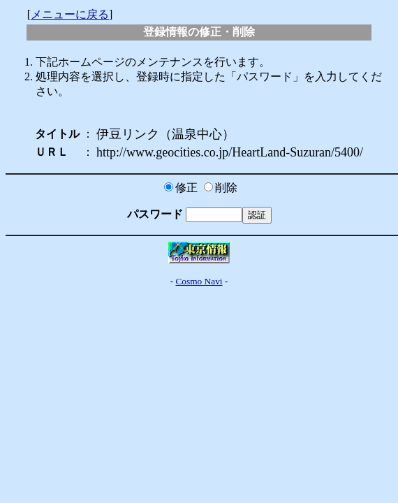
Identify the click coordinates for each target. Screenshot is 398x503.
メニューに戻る (70, 14)
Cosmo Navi (198, 281)
